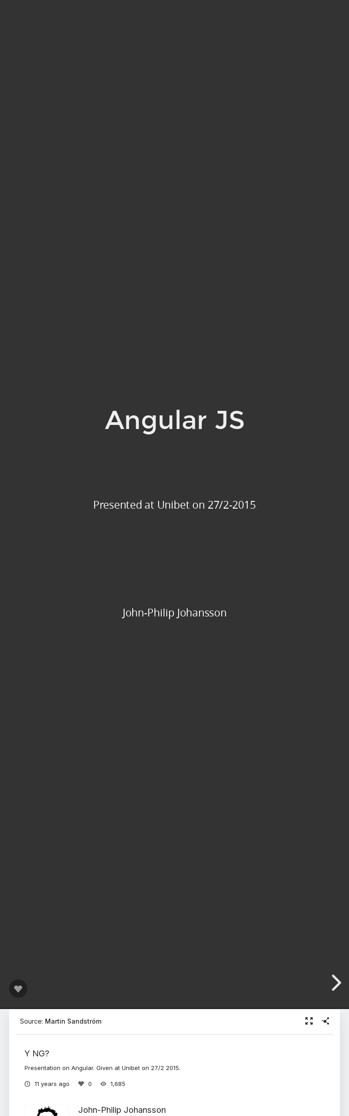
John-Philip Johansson (122, 1110)
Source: (60, 1021)
